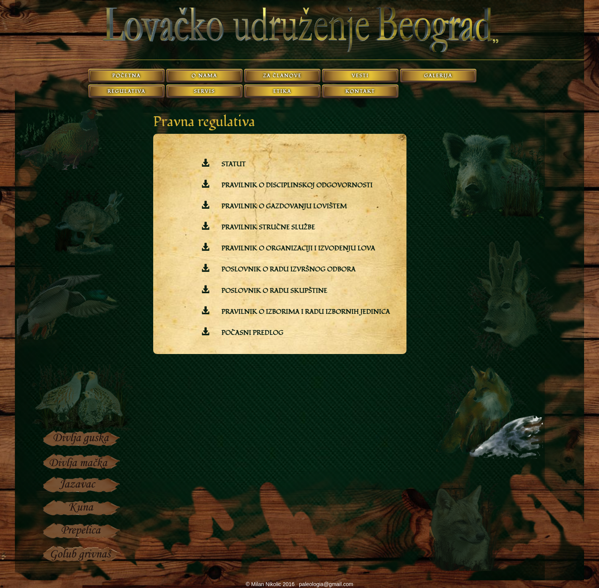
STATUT (233, 164)
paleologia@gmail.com (326, 584)
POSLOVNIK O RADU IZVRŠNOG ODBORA (287, 269)
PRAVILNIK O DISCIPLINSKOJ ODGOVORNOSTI (296, 185)
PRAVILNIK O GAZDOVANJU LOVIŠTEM (283, 206)
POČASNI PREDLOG (251, 332)
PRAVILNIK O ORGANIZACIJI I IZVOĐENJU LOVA (297, 248)
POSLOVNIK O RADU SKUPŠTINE (273, 290)
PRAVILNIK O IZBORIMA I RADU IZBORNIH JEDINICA (305, 311)
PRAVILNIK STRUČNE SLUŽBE (267, 227)
